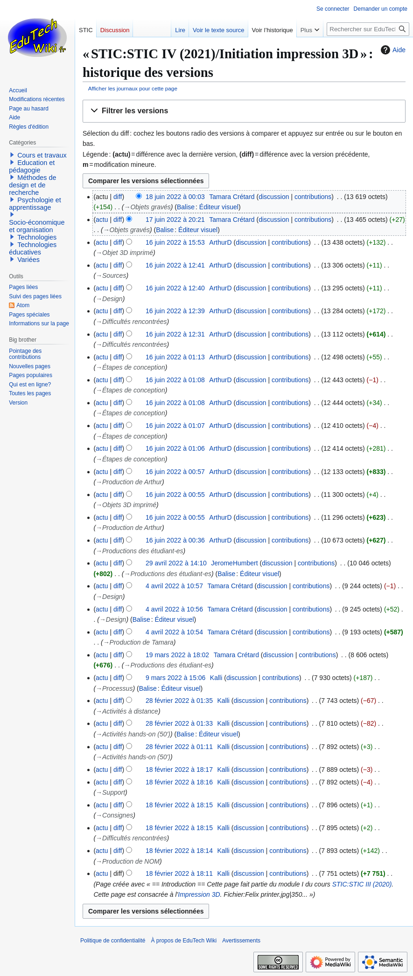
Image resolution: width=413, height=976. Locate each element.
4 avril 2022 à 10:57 (174, 586)
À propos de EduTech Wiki (184, 940)
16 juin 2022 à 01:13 (175, 357)
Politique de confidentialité (112, 940)
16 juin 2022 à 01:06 (175, 448)
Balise (186, 207)
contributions (312, 196)
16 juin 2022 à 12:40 (175, 288)
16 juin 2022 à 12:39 (175, 311)
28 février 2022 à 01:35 (179, 700)
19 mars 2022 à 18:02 (177, 655)
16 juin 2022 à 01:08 (175, 380)
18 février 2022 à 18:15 (179, 805)
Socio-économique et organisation (36, 226)
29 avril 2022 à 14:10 (176, 563)
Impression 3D (199, 894)
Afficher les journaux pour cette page (132, 88)
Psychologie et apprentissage (35, 203)
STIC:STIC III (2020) (362, 884)
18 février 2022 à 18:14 (179, 850)
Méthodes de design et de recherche (32, 185)
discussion (274, 196)
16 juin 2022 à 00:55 (175, 494)
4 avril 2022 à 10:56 (174, 609)
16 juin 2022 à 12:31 (175, 334)
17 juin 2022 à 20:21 (175, 219)
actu (102, 219)
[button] (244, 111)
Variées (28, 259)
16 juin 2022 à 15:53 (175, 242)
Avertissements (241, 940)
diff (117, 196)
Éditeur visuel (218, 207)
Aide (392, 50)
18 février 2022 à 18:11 (179, 873)
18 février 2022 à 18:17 (179, 769)
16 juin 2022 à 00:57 (175, 471)
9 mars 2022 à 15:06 (175, 677)
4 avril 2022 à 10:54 (174, 632)
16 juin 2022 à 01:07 (175, 425)
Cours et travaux (42, 155)
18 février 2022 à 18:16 (179, 782)
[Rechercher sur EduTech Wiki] (368, 29)
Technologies (36, 237)
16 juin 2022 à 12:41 (175, 265)
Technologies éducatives (32, 248)
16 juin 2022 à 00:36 (175, 540)
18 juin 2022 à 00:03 (175, 196)
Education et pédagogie (32, 166)
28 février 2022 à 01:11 (179, 746)
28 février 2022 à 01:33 (179, 723)
